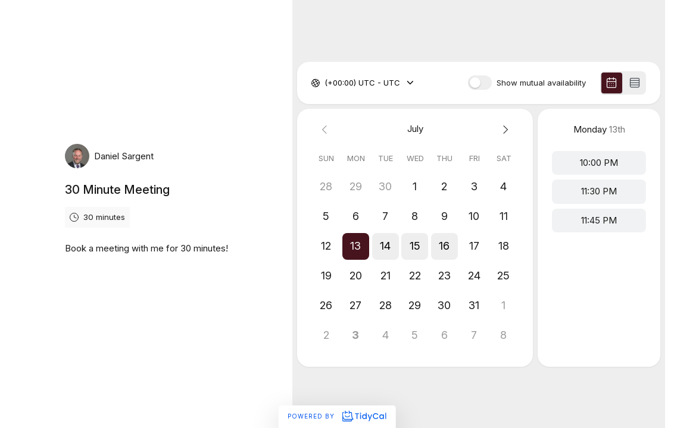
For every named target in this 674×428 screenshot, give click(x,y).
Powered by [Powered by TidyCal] (337, 416)
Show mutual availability (541, 83)
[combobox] (325, 83)
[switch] (480, 82)
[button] (356, 246)
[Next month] (504, 129)
